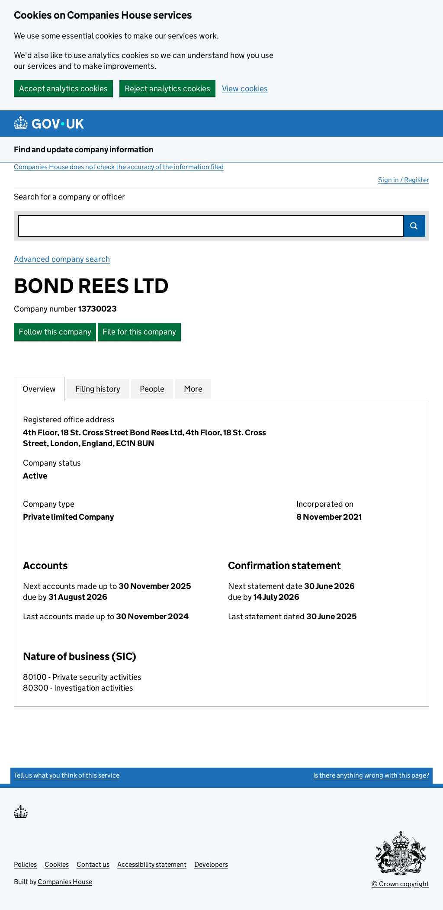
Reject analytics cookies (167, 88)
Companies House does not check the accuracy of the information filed (119, 167)
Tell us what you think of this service (66, 775)
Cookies (57, 864)
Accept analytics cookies (63, 88)
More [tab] (193, 388)
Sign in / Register (403, 180)
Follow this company (55, 332)
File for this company (139, 332)
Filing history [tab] (97, 388)
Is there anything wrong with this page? (371, 775)
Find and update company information (84, 149)
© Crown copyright (400, 884)
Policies (25, 864)
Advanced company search (62, 259)
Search (414, 226)
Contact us (93, 864)
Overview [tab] (39, 388)
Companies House (65, 882)
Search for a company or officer (69, 197)
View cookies (245, 88)
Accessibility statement (151, 864)
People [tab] (152, 388)
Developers (211, 864)
